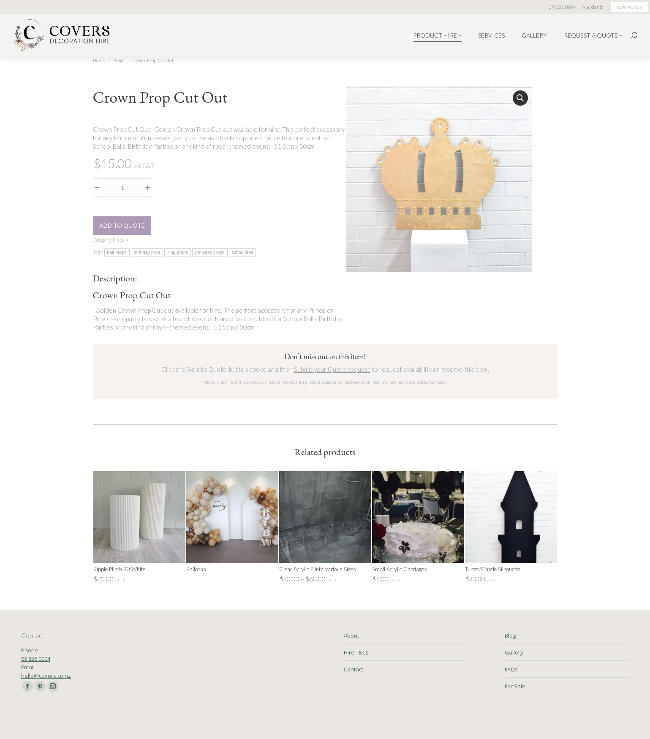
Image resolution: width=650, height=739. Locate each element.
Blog (510, 635)
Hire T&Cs (356, 652)
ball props (117, 252)
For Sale (515, 686)
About (351, 635)
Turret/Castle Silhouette (492, 569)
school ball (242, 252)
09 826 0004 (35, 659)
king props (177, 252)
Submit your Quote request (332, 369)
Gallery (514, 652)
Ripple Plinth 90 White (119, 569)
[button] (520, 98)
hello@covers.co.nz (46, 675)
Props (118, 240)
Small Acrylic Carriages (399, 569)
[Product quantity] (122, 187)
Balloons (196, 569)
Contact (353, 669)
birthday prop (147, 252)
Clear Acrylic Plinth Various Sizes (317, 569)
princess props (209, 252)
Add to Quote (122, 225)
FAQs (511, 669)
